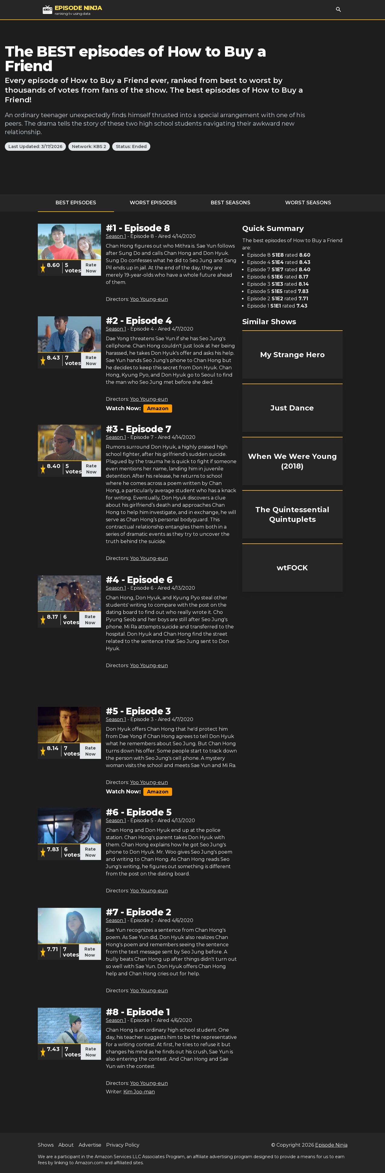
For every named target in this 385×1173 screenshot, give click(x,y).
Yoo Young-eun (149, 299)
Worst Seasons (308, 203)
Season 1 (116, 236)
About (66, 1145)
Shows (46, 1145)
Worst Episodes (153, 203)
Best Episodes (76, 203)
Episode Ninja (331, 1145)
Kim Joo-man (139, 1092)
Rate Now (91, 268)
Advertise (90, 1145)
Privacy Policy (122, 1145)
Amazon (157, 408)
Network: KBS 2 (89, 146)
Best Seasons (230, 203)
